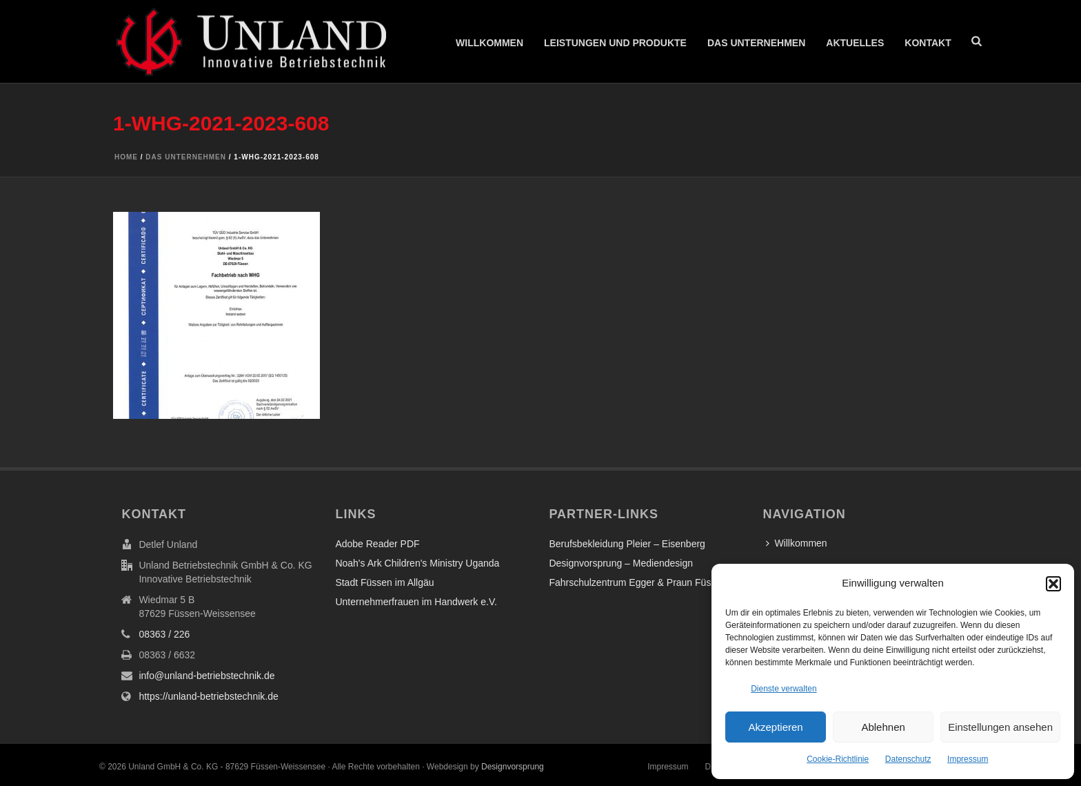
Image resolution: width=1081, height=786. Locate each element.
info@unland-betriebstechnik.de (206, 675)
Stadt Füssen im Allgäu (384, 582)
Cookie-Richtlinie (838, 759)
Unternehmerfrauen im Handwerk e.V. (416, 601)
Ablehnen (883, 727)
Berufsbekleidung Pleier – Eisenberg (627, 543)
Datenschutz (908, 759)
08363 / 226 (164, 634)
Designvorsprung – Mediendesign (621, 563)
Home (126, 157)
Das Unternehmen (756, 42)
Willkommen (489, 42)
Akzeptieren (775, 727)
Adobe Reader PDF (377, 543)
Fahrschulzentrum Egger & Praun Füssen (638, 582)
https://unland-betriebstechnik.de (208, 696)
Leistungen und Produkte (615, 42)
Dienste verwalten (783, 689)
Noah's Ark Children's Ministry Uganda (417, 563)
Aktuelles (855, 42)
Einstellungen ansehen (1000, 727)
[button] (1053, 584)
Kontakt (928, 42)
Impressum (967, 759)
